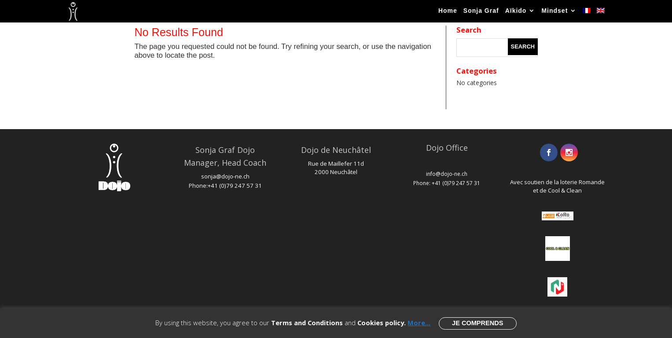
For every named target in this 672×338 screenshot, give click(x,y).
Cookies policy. (381, 322)
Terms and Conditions (307, 322)
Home (447, 11)
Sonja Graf (481, 11)
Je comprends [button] (477, 323)
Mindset (554, 11)
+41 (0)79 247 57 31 (235, 185)
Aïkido (516, 11)
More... (419, 322)
